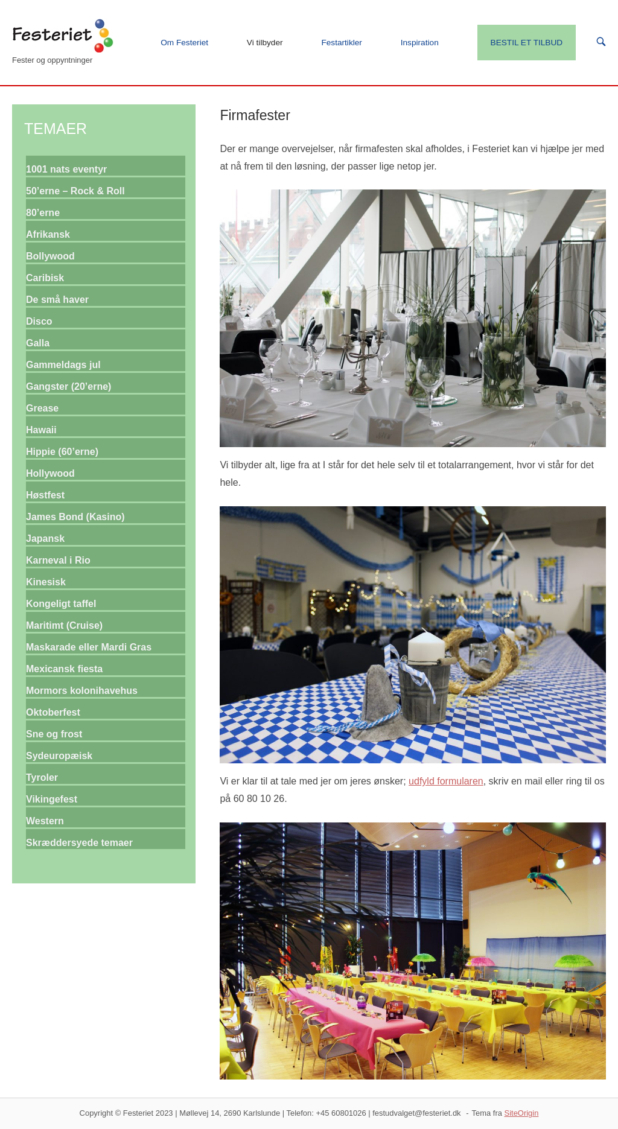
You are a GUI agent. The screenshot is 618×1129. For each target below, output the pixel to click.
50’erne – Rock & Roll (75, 191)
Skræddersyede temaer (79, 843)
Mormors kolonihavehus (82, 690)
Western (45, 821)
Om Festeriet (184, 42)
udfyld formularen (446, 781)
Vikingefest (51, 799)
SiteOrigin (522, 1113)
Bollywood (50, 256)
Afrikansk (48, 234)
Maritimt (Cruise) (64, 625)
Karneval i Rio (58, 560)
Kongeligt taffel (61, 604)
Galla (37, 343)
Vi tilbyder (265, 42)
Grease (42, 408)
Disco (39, 321)
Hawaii (41, 430)
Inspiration (420, 42)
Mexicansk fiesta (64, 669)
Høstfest (45, 495)
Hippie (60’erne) (62, 452)
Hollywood (50, 473)
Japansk (45, 538)
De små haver (57, 299)
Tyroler (42, 777)
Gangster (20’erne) (68, 386)
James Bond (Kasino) (75, 517)
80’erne (43, 213)
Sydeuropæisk (59, 756)
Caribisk (45, 278)
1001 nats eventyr (66, 169)
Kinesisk (46, 582)
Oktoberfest (53, 712)
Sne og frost (54, 734)
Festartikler (341, 42)
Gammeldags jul (63, 365)
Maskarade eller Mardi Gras (88, 647)
